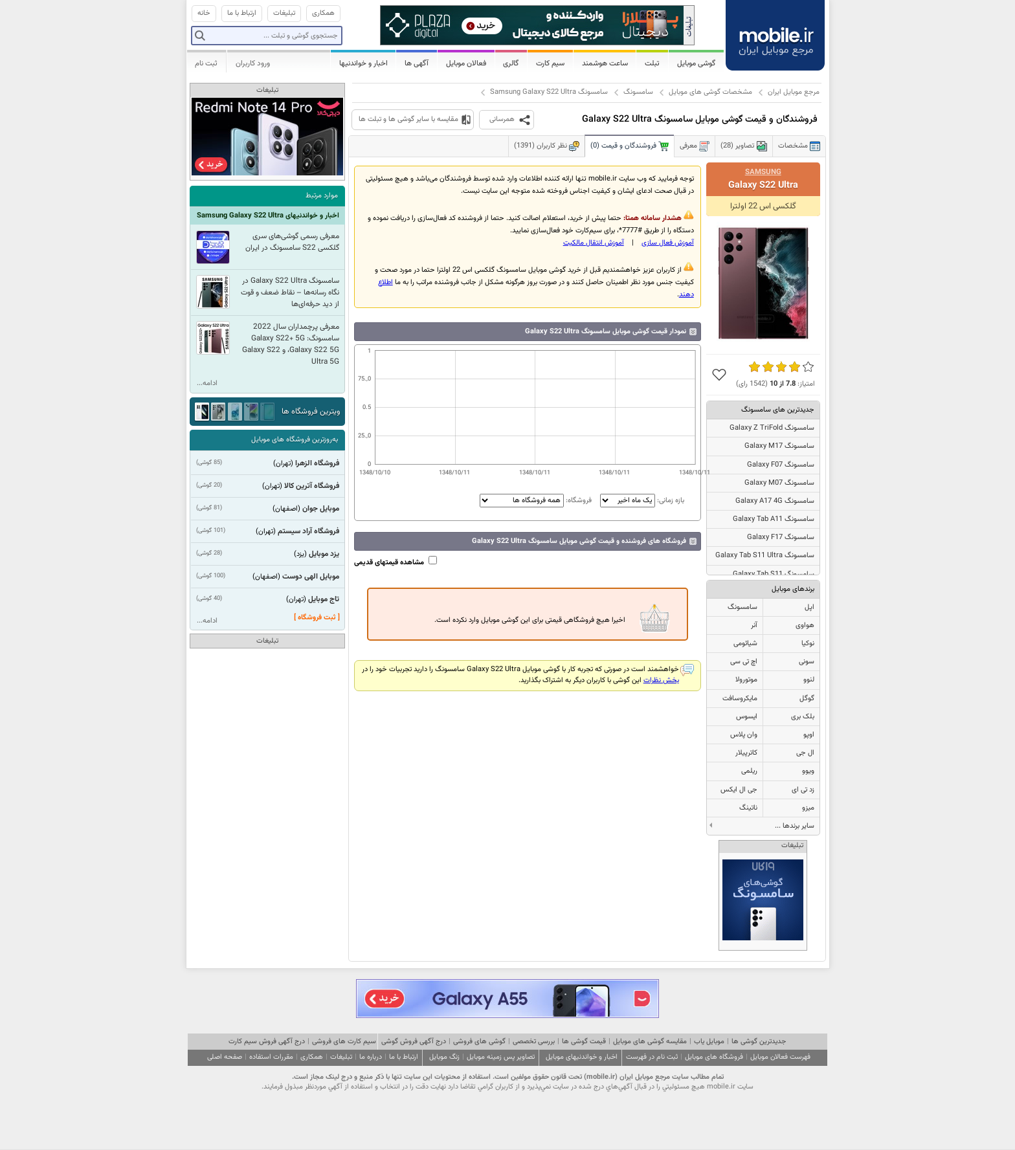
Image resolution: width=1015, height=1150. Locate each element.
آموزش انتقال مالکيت (593, 243)
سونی (806, 661)
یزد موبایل (324, 554)
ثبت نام (206, 63)
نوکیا (807, 643)
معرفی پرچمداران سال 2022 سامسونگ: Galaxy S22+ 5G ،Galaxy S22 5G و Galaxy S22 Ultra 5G (290, 344)
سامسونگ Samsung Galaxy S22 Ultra (549, 92)
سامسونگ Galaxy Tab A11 (773, 519)
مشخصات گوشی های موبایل (710, 92)
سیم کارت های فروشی (344, 1041)
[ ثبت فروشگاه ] (317, 617)
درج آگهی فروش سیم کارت (267, 1041)
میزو (808, 807)
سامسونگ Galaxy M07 (779, 483)
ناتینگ (748, 807)
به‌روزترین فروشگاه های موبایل (294, 439)
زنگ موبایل (444, 1057)
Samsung (763, 172)
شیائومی (745, 643)
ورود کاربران (253, 63)
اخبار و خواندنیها (363, 63)
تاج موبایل (323, 599)
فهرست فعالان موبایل (780, 1057)
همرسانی (502, 119)
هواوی (805, 625)
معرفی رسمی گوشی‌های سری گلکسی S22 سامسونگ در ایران (292, 242)
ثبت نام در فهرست (652, 1057)
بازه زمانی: (641, 500)
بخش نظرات (661, 680)
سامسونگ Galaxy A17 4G (774, 501)
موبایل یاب (709, 1041)
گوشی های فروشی (479, 1041)
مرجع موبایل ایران (794, 92)
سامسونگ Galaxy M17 (779, 446)
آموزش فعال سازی (667, 243)
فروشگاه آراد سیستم (308, 531)
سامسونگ (638, 92)
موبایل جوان (320, 508)
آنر (754, 625)
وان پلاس (743, 734)
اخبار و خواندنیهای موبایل (582, 1057)
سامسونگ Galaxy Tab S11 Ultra (764, 555)
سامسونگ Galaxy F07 (780, 464)
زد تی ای (803, 789)
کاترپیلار (746, 752)
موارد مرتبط (322, 195)
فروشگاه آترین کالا (311, 486)
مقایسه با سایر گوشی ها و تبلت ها (408, 119)
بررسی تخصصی (534, 1041)
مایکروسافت (739, 698)
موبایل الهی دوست (310, 576)
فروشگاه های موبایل (714, 1057)
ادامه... (207, 383)
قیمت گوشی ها (584, 1041)
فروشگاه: (536, 500)
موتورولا (746, 679)
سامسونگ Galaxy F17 (780, 537)
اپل (809, 607)
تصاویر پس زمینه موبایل (501, 1057)
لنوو (808, 679)
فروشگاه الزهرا (317, 463)
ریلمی (749, 771)
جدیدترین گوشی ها (758, 1041)
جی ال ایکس (738, 789)
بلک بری (802, 716)
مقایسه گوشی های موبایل (650, 1041)
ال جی (805, 752)
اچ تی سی (743, 661)
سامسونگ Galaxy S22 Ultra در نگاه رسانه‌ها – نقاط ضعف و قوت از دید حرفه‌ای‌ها (290, 292)
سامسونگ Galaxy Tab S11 (773, 574)
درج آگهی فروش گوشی (413, 1041)
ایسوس (746, 716)
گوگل (806, 698)
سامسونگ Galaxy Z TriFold (772, 428)
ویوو (808, 771)
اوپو (808, 734)
